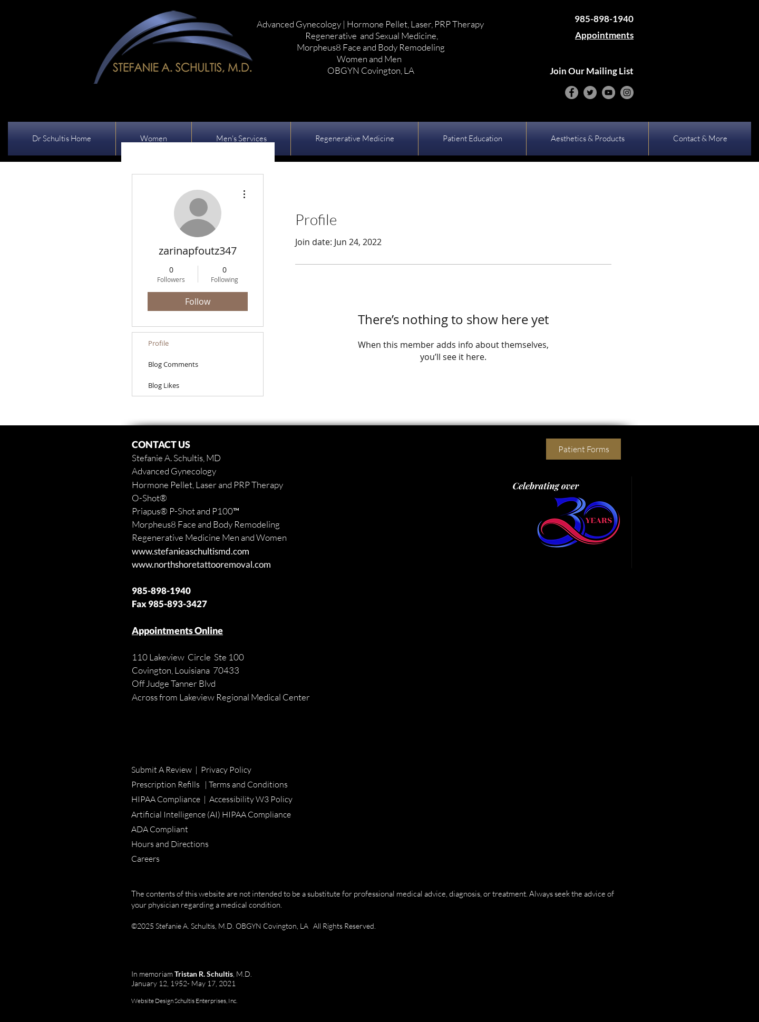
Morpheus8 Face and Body (182, 524)
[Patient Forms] (583, 449)
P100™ (225, 511)
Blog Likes (163, 385)
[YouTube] (608, 92)
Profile (158, 343)
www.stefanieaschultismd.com (190, 551)
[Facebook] (571, 92)
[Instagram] (627, 92)
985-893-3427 (177, 603)
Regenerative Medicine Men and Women (209, 537)
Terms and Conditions (248, 784)
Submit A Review (161, 769)
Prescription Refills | (170, 784)
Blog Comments (173, 364)
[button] (154, 138)
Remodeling (256, 524)
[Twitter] (590, 92)
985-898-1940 (161, 590)
